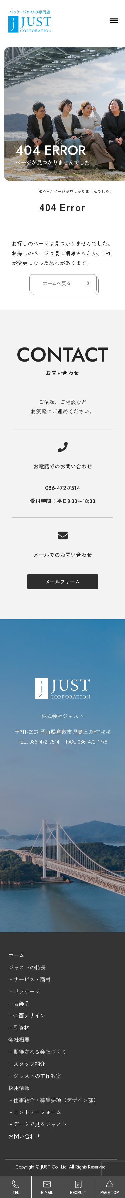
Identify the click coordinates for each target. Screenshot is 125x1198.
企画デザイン (29, 1015)
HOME (43, 191)
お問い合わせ (24, 1136)
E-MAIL (47, 1192)
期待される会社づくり (40, 1052)
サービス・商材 (32, 979)
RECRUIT (78, 1192)
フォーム (50, 1112)
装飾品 (21, 1003)
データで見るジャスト (40, 1124)
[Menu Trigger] (114, 20)
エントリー (26, 1112)
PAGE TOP (109, 1192)
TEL (15, 1192)
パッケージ (26, 991)
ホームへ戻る (57, 283)
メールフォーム (62, 581)
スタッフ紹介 (29, 1064)
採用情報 (19, 1088)
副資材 (21, 1027)
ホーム (16, 955)
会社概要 (19, 1039)
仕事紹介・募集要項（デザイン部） (56, 1100)
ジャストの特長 (27, 967)
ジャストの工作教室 (37, 1076)
